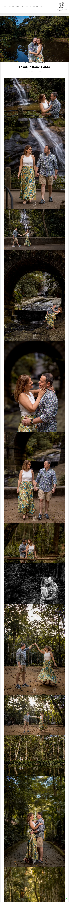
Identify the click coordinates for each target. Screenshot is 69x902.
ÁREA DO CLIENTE (37, 6)
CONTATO (28, 6)
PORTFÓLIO (11, 6)
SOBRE (17, 6)
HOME (4, 6)
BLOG (22, 6)
